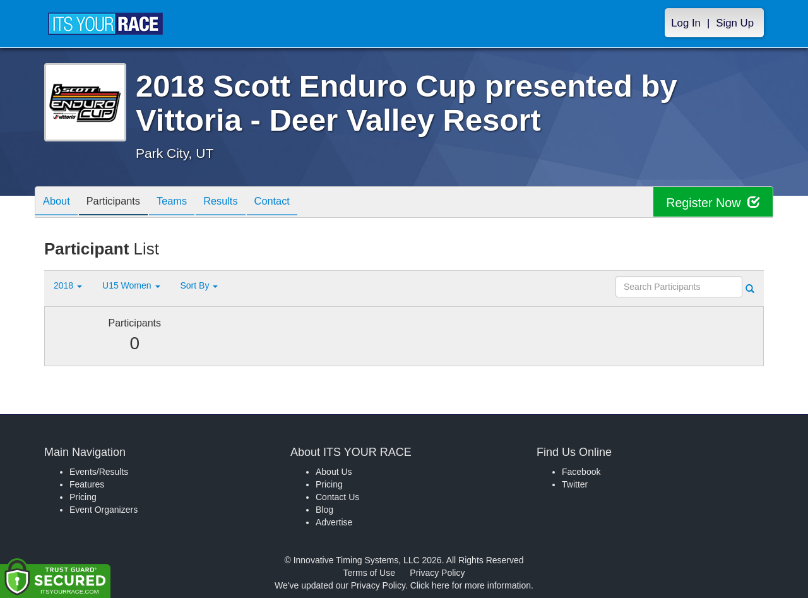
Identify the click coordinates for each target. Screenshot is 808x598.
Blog (324, 510)
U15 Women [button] (131, 285)
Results (237, 203)
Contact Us (337, 497)
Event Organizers (103, 510)
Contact (293, 203)
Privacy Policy (437, 573)
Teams (184, 203)
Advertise (334, 522)
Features (86, 484)
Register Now (712, 202)
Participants (120, 203)
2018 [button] (68, 285)
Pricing (83, 497)
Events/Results (98, 472)
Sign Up (735, 23)
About (59, 203)
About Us (334, 472)
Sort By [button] (199, 285)
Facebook (581, 472)
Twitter (575, 484)
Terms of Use (369, 573)
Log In (686, 23)
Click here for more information (470, 585)
